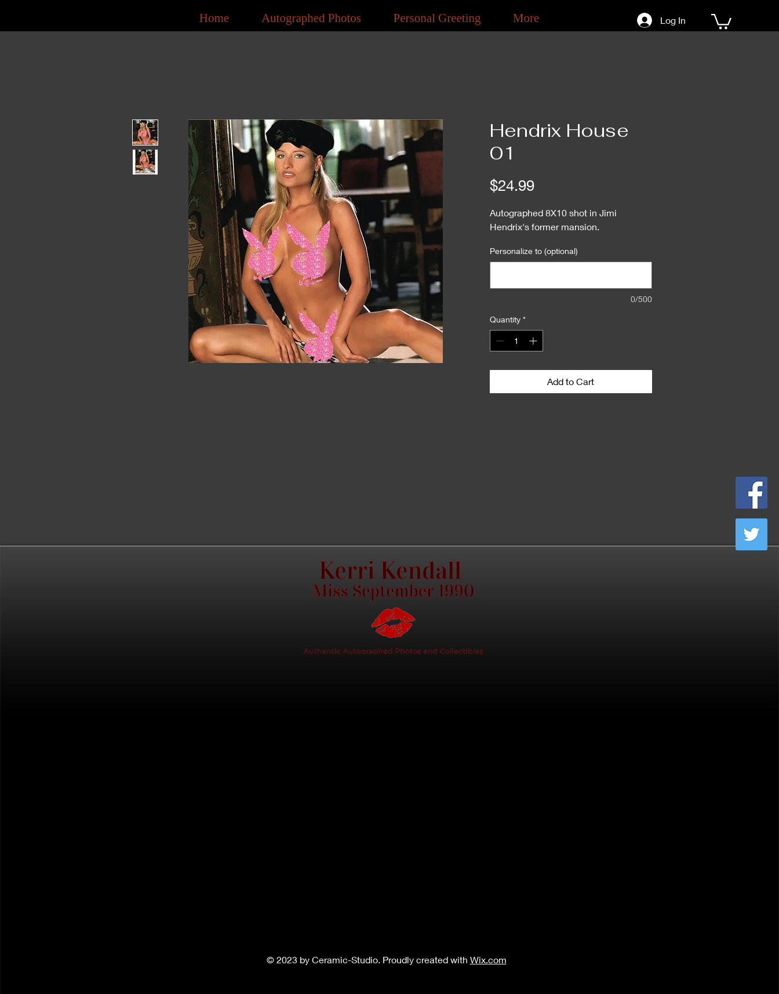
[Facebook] (751, 493)
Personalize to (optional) (534, 251)
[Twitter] (751, 534)
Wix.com (488, 959)
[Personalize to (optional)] (570, 275)
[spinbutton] (516, 341)
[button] (721, 20)
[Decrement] (499, 341)
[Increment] (534, 341)
